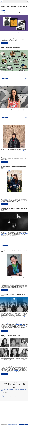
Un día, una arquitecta (19, 324)
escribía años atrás (16, 370)
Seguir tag (2, 10)
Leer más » (26, 42)
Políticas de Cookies (15, 424)
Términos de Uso (8, 424)
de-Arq (5, 110)
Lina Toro (7, 199)
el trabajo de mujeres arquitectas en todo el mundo (9, 323)
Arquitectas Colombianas (17, 72)
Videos (9, 170)
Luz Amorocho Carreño (23, 32)
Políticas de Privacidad (12, 424)
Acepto (24, 424)
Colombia (13, 32)
